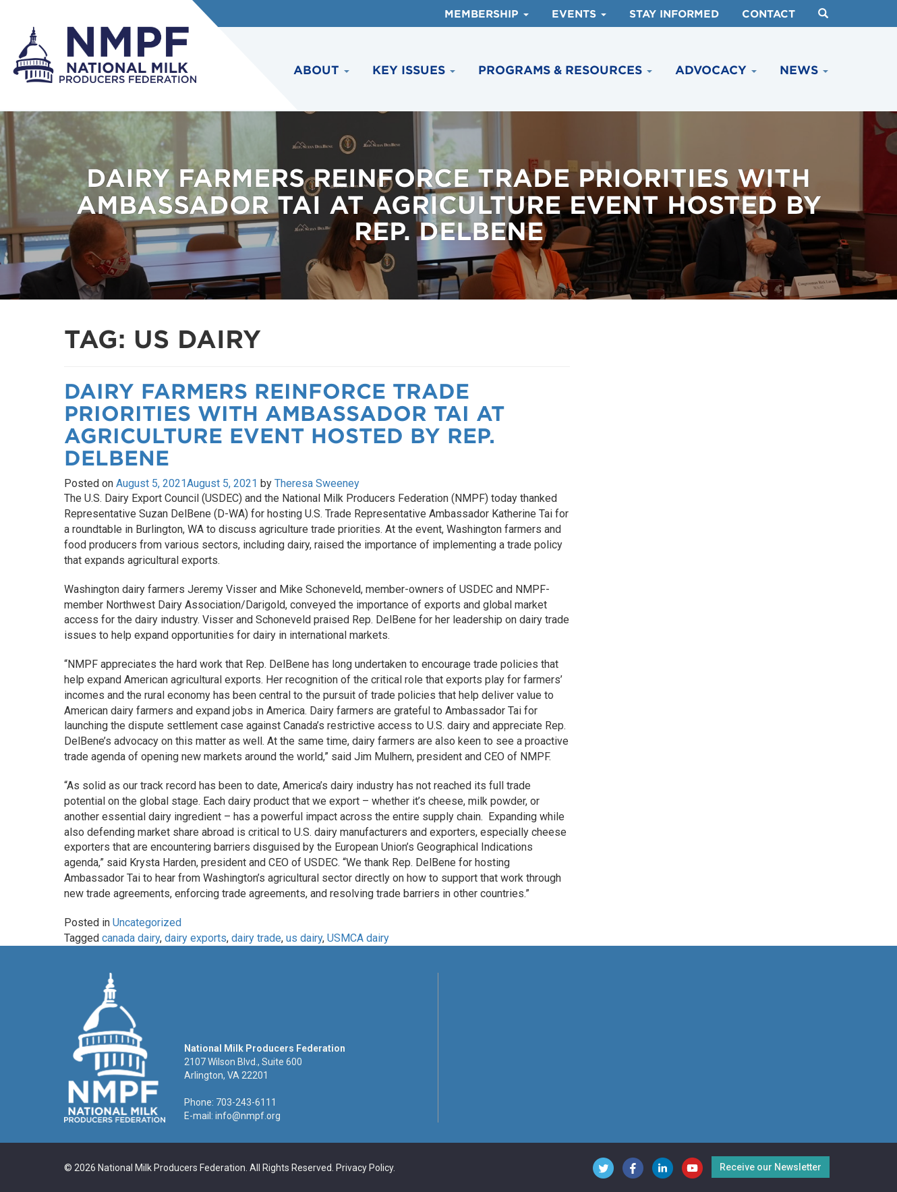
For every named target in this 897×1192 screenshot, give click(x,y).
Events (579, 14)
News (804, 70)
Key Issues (413, 70)
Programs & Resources (565, 70)
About (321, 70)
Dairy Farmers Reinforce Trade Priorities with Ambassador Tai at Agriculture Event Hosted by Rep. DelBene (284, 424)
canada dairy (131, 938)
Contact (768, 14)
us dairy (304, 938)
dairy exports (196, 938)
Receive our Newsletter (770, 1167)
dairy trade (256, 938)
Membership (486, 14)
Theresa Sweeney (316, 483)
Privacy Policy (364, 1167)
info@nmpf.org (248, 1115)
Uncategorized (147, 922)
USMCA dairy (358, 938)
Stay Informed (674, 14)
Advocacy (716, 70)
